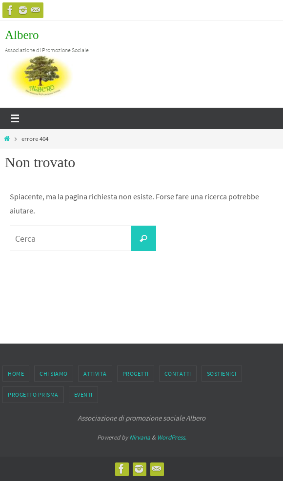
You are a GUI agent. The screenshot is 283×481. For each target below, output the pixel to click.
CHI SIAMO (54, 373)
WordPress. (171, 437)
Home (16, 373)
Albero (22, 34)
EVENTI (83, 394)
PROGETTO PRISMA (33, 394)
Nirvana (139, 437)
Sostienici (222, 373)
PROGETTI (135, 373)
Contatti (177, 373)
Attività (95, 373)
